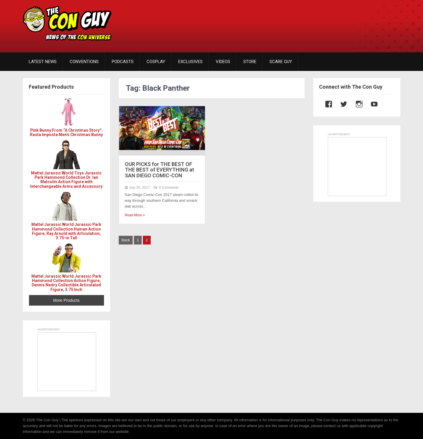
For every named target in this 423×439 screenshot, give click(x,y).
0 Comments (169, 187)
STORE (249, 61)
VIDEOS (223, 61)
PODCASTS (123, 61)
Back (126, 240)
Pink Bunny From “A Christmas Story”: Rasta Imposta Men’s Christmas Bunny (66, 132)
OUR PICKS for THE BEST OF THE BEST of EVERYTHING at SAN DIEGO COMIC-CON (159, 170)
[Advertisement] (294, 22)
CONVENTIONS (84, 61)
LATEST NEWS (43, 61)
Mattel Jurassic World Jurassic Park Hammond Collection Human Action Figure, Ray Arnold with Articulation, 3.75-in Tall (66, 231)
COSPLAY (156, 61)
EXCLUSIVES (190, 61)
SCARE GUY (280, 61)
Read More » (135, 215)
